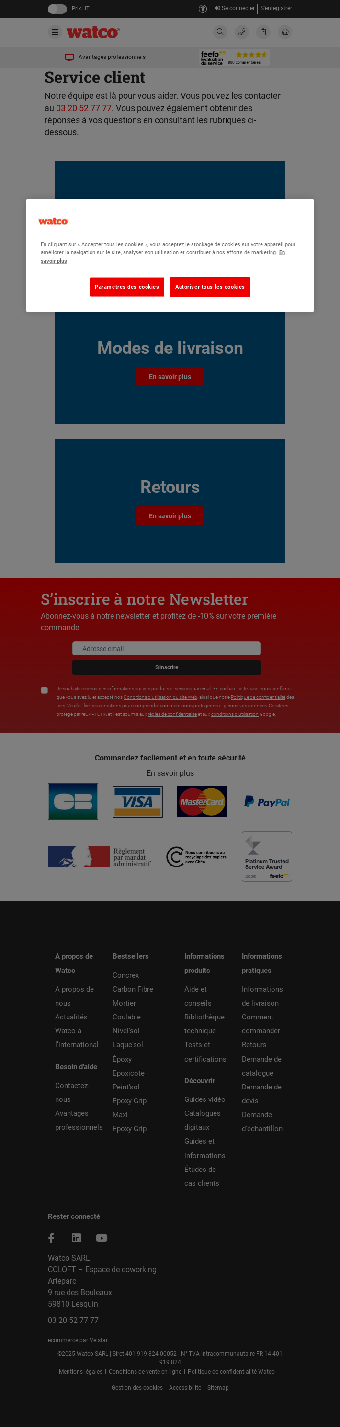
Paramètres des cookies (127, 286)
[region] (170, 255)
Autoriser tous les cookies (210, 286)
